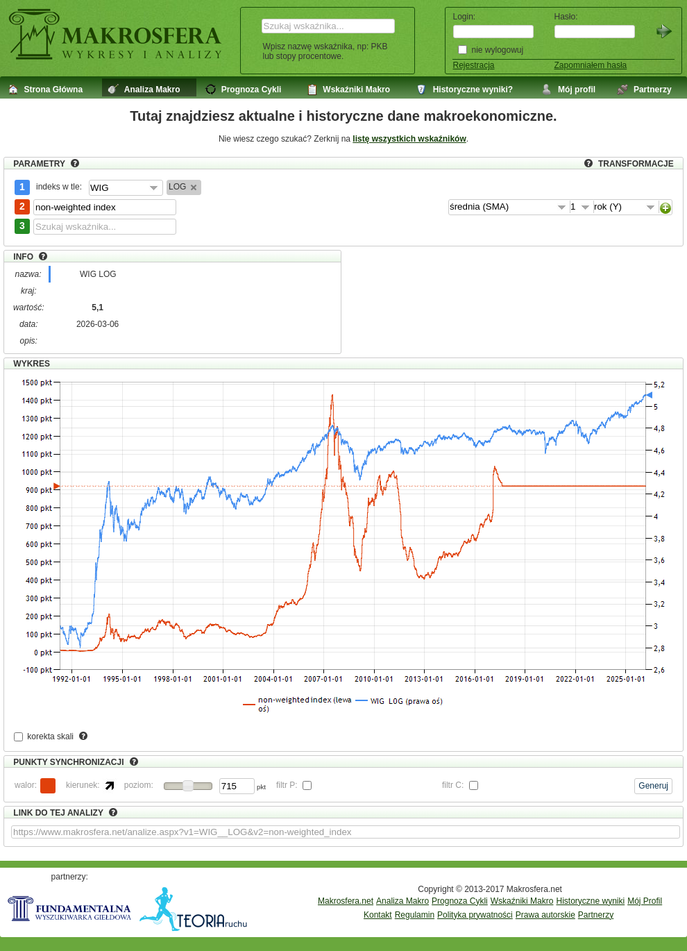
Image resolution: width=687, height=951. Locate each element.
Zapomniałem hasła (590, 65)
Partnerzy (595, 915)
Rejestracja (474, 65)
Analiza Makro (402, 901)
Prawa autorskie (545, 915)
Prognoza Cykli (460, 901)
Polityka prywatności (475, 915)
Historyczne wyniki (590, 901)
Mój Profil (644, 901)
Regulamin (414, 915)
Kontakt (378, 915)
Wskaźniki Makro (522, 901)
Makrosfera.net (345, 901)
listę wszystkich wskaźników (409, 139)
